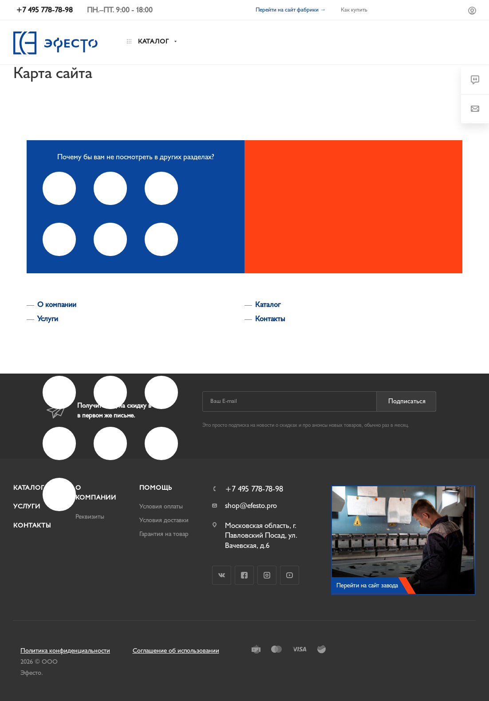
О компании (56, 304)
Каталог (267, 304)
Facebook (244, 575)
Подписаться (407, 401)
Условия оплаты (161, 506)
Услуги (47, 318)
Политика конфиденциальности (65, 650)
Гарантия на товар (164, 534)
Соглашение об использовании (176, 650)
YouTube (289, 575)
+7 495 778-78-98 (254, 489)
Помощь (155, 488)
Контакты (270, 318)
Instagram (266, 575)
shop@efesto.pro (251, 505)
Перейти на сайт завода (367, 585)
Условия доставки (164, 520)
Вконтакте (221, 575)
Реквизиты (89, 516)
